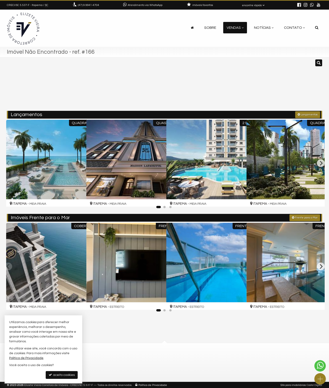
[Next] (321, 163)
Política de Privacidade (152, 384)
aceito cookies (62, 375)
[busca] (317, 27)
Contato (294, 27)
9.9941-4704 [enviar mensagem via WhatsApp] (88, 5)
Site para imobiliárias (293, 384)
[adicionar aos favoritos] (77, 198)
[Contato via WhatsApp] (320, 366)
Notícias (263, 27)
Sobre (210, 27)
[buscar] (257, 86)
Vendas (235, 27)
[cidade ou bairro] (215, 86)
